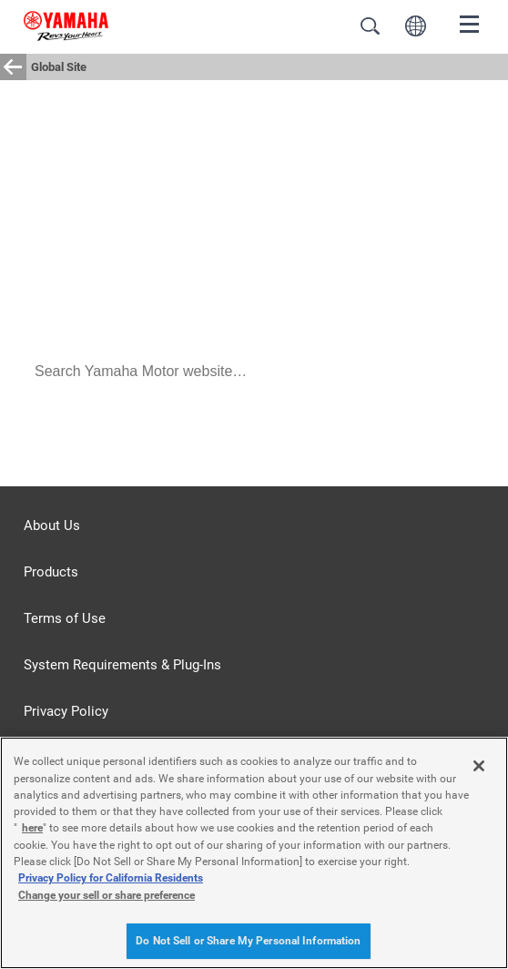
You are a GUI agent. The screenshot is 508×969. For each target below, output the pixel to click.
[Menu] (470, 23)
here (32, 827)
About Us (52, 525)
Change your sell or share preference (106, 895)
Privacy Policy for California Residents (110, 878)
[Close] (479, 766)
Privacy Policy (66, 711)
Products (51, 572)
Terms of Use (65, 618)
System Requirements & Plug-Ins (122, 665)
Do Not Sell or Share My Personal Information (248, 940)
